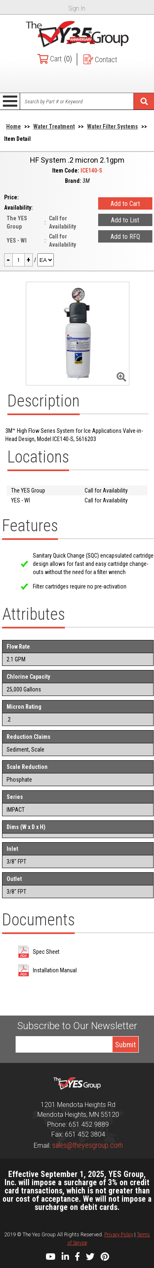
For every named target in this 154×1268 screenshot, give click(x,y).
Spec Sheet (46, 951)
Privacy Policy (118, 1234)
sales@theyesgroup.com (87, 1145)
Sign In (77, 8)
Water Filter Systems (112, 126)
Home (13, 126)
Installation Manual (55, 970)
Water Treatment (54, 126)
